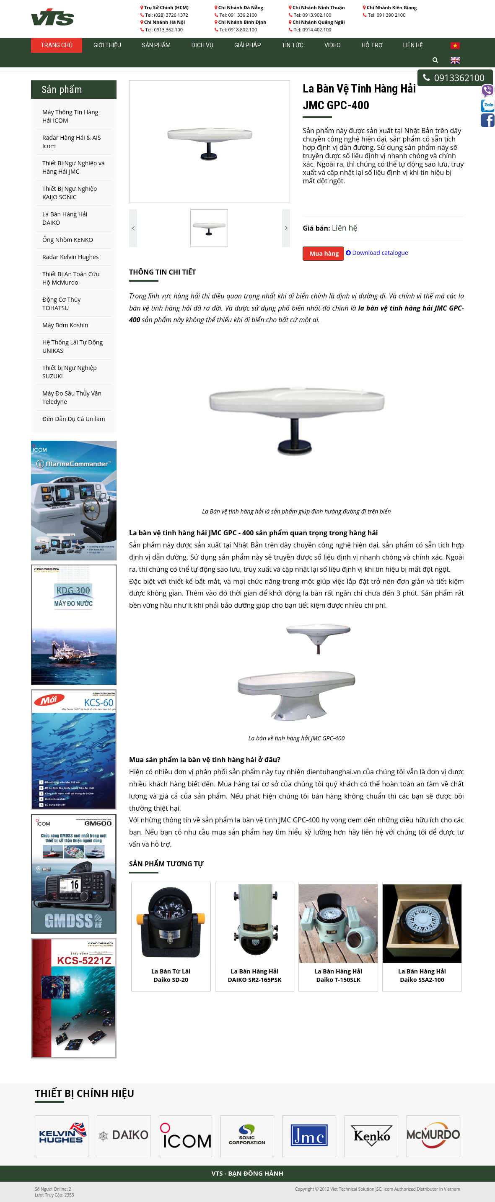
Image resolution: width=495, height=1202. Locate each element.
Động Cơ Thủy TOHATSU (61, 303)
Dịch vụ (202, 45)
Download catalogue (377, 253)
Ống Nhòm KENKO (67, 240)
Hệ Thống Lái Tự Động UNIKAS (72, 346)
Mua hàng (323, 253)
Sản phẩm (156, 45)
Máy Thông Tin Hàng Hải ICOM (70, 116)
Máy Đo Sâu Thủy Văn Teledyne (71, 397)
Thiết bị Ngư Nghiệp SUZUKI (69, 372)
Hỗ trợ (372, 45)
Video (332, 45)
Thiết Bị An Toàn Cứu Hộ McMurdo (70, 278)
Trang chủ (57, 45)
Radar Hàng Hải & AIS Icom (71, 142)
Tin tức (292, 45)
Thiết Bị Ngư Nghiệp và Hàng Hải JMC (73, 167)
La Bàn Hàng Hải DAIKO (64, 218)
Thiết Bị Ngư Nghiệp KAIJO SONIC (69, 193)
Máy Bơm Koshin (65, 325)
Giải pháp (247, 45)
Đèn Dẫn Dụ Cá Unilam (73, 419)
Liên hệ (413, 45)
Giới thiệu (107, 45)
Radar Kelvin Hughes (70, 257)
